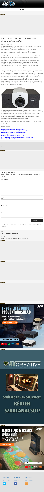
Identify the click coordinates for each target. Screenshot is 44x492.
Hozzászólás (5, 179)
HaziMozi (4, 1)
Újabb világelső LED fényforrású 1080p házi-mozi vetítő (14, 131)
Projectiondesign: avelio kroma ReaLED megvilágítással (13, 132)
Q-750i (10, 146)
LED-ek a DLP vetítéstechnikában (8, 138)
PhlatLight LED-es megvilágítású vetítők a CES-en (12, 135)
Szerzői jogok (6, 480)
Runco (14, 146)
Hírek (4, 145)
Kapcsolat (16, 480)
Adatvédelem (28, 477)
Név (2, 198)
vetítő (30, 146)
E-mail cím (4, 205)
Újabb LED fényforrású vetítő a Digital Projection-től (13, 129)
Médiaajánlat (17, 477)
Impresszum (6, 477)
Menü (22, 9)
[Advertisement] (22, 24)
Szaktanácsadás (29, 480)
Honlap (3, 213)
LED (4, 146)
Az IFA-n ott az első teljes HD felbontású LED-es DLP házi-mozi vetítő (17, 137)
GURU (11, 44)
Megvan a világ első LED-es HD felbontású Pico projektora (14, 134)
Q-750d (7, 146)
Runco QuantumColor (22, 146)
